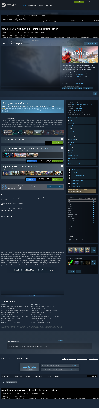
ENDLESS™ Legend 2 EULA (75, 126)
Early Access (89, 187)
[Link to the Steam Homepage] (10, 6)
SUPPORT (49, 5)
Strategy (64, 90)
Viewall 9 (93, 177)
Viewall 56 (93, 165)
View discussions (73, 243)
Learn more (5, 113)
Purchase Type (17, 381)
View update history (73, 238)
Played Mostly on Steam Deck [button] (59, 387)
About (41, 5)
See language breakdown (69, 361)
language (93, 1)
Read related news (73, 241)
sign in (86, 1)
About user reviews (82, 361)
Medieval (88, 90)
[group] (49, 388)
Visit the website (73, 200)
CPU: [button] (85, 387)
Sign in (3, 95)
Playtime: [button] (45, 387)
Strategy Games (12, 43)
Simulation (70, 90)
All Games (3, 43)
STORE (24, 5)
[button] (82, 126)
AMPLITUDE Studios (81, 84)
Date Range (38, 381)
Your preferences (93, 361)
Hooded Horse (79, 86)
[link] (45, 163)
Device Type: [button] (4, 389)
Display (57, 381)
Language (28, 381)
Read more (59, 128)
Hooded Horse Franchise (24, 43)
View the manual (73, 236)
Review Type (5, 381)
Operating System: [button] (75, 387)
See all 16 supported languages (76, 146)
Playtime (48, 381)
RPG (73, 187)
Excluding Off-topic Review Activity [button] (30, 387)
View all (60, 342)
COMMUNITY (33, 5)
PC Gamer (4, 202)
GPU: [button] (91, 387)
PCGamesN (4, 207)
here (38, 348)
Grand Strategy (78, 90)
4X (83, 90)
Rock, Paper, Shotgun (6, 212)
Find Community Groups (75, 246)
